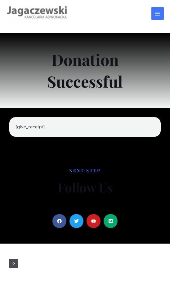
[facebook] (13, 263)
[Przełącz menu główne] (157, 13)
